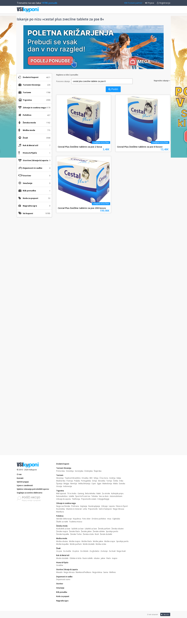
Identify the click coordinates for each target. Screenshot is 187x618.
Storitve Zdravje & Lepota (67, 569)
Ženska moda (61, 526)
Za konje (104, 551)
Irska (121, 481)
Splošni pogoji (23, 482)
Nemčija (73, 483)
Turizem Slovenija (63, 468)
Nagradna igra (30, 205)
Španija (59, 483)
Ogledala (116, 518)
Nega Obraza (118, 509)
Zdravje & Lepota (63, 499)
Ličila (85, 509)
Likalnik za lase (91, 528)
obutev (97, 558)
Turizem (59, 475)
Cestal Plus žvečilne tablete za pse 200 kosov (82, 207)
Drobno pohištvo (99, 518)
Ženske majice (62, 531)
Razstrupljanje (94, 506)
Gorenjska (79, 471)
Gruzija (59, 486)
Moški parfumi (76, 544)
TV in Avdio (71, 493)
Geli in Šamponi (105, 509)
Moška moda (61, 538)
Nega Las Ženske (63, 506)
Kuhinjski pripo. (117, 493)
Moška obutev (62, 541)
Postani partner (133, 2)
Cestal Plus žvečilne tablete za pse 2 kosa (80, 146)
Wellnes (112, 572)
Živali (58, 548)
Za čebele (84, 551)
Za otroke (106, 493)
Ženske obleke (99, 531)
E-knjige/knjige (103, 499)
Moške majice (74, 541)
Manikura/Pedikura (83, 572)
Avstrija (112, 478)
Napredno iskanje (162, 80)
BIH (91, 478)
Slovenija (60, 478)
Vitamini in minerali (74, 509)
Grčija (94, 481)
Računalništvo (62, 496)
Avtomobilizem (116, 496)
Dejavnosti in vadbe (64, 576)
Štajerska (97, 471)
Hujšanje (83, 506)
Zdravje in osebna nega (66, 503)
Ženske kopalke (62, 534)
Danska (122, 483)
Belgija (66, 483)
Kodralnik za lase (63, 528)
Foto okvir (86, 518)
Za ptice (75, 551)
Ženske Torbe (76, 534)
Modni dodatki (62, 558)
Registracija (163, 2)
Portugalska (86, 481)
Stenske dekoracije (64, 518)
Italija (119, 478)
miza (109, 518)
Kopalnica (77, 518)
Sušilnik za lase (77, 528)
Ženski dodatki (106, 534)
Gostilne (59, 565)
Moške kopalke (62, 544)
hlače (108, 558)
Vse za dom (104, 496)
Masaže (59, 572)
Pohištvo (60, 516)
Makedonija (107, 483)
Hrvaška (85, 478)
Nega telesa (97, 572)
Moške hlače (87, 541)
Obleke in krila (75, 558)
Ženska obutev (117, 528)
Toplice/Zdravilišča (72, 478)
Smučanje (27, 183)
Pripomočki (93, 509)
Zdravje (104, 506)
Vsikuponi (33, 469)
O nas (19, 474)
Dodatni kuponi (30, 77)
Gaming (81, 493)
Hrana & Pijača (62, 562)
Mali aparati (61, 493)
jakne (103, 558)
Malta (115, 483)
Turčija (109, 481)
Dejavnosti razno (63, 579)
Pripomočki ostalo (88, 499)
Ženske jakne (86, 531)
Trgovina (60, 490)
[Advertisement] (34, 265)
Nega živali (121, 551)
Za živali (112, 551)
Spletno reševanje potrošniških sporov (33, 489)
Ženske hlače (74, 531)
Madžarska (60, 481)
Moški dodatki (89, 544)
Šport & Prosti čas (82, 496)
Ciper (93, 483)
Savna (105, 572)
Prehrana (75, 506)
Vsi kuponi (28, 213)
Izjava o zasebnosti (25, 485)
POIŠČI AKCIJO (31, 497)
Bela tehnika (90, 493)
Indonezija (67, 486)
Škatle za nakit (62, 521)
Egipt (99, 483)
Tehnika (94, 496)
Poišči (113, 89)
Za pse (59, 551)
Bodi (97, 534)
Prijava (149, 2)
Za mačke (67, 551)
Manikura (60, 511)
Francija (69, 481)
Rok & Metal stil (62, 555)
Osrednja (70, 471)
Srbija (96, 478)
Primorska (60, 471)
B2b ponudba (29, 190)
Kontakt (20, 478)
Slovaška (101, 481)
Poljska (77, 481)
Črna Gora (103, 478)
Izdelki (71, 496)
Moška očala (101, 544)
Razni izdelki (88, 558)
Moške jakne (98, 541)
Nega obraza (69, 572)
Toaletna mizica (75, 521)
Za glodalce (94, 551)
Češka (115, 481)
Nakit (98, 493)
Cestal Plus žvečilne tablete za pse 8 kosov (139, 146)
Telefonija (76, 499)
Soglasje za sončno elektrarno (29, 492)
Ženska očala (88, 534)
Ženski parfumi (104, 528)
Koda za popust (30, 198)
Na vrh (165, 614)
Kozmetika (60, 509)
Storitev (27, 175)
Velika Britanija (84, 483)
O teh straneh (152, 614)
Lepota (112, 506)
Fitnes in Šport (122, 506)
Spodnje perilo (112, 531)
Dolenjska (88, 471)
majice (114, 558)
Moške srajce (109, 541)
